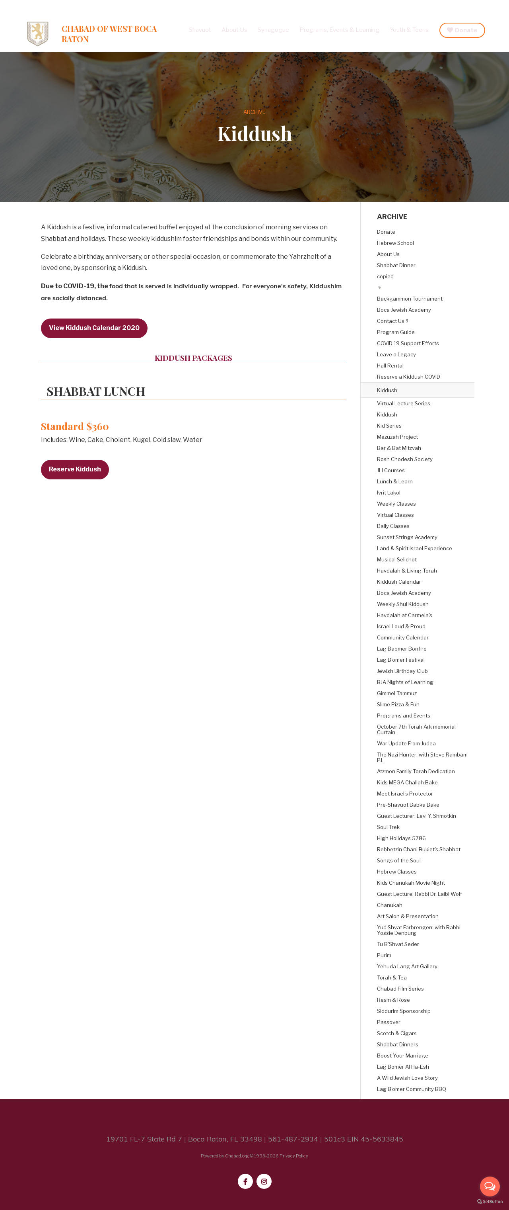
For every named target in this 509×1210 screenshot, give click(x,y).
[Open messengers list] (490, 1186)
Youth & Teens (409, 29)
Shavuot (200, 29)
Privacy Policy (294, 1156)
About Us (234, 29)
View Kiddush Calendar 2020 (94, 328)
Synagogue (273, 29)
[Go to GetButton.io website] (490, 1201)
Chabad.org (237, 1156)
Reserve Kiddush (75, 469)
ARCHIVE (254, 112)
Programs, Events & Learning (339, 29)
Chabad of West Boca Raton (109, 33)
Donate (466, 30)
